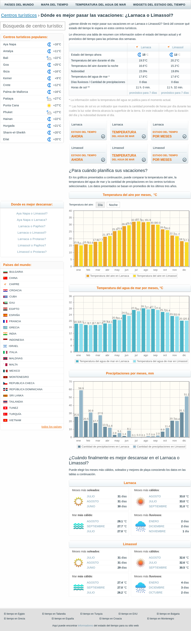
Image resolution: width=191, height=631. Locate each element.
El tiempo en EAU (128, 613)
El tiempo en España (63, 618)
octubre (155, 592)
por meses (165, 134)
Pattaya (8, 98)
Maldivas (16, 358)
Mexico (14, 370)
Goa (6, 64)
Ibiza (6, 71)
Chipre (14, 284)
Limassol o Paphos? (32, 245)
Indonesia (16, 339)
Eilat (6, 139)
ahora (83, 134)
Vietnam (15, 420)
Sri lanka (16, 395)
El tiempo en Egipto (14, 613)
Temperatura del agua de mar (100, 4)
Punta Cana (11, 105)
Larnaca (143, 47)
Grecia (14, 327)
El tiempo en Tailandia (53, 613)
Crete (7, 85)
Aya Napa (9, 44)
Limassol (175, 47)
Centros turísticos (19, 15)
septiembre (158, 506)
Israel (13, 346)
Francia (15, 321)
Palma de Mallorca (15, 91)
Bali (5, 57)
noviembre (157, 531)
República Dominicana (26, 389)
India (12, 333)
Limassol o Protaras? (32, 251)
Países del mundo (19, 4)
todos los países (52, 426)
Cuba (13, 296)
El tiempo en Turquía (91, 613)
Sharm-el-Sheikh (14, 132)
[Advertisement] (32, 172)
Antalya (8, 51)
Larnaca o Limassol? (32, 232)
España (14, 315)
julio (91, 496)
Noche (113, 204)
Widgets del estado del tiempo (159, 4)
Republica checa (22, 383)
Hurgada (9, 125)
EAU (12, 302)
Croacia (15, 290)
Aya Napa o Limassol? (32, 213)
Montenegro (19, 376)
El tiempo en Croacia (111, 618)
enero (154, 521)
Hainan (8, 118)
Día (100, 204)
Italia (13, 352)
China (13, 277)
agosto (93, 501)
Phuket (7, 112)
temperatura (124, 134)
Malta (13, 364)
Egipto (14, 308)
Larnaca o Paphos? (32, 226)
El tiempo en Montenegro (160, 618)
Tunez (13, 407)
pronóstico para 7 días (143, 92)
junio (91, 506)
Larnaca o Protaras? (32, 239)
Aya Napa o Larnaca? (32, 219)
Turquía (15, 414)
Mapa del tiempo (54, 4)
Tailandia (16, 401)
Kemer (7, 78)
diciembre (156, 526)
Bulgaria (16, 271)
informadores (85, 625)
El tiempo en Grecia (14, 618)
